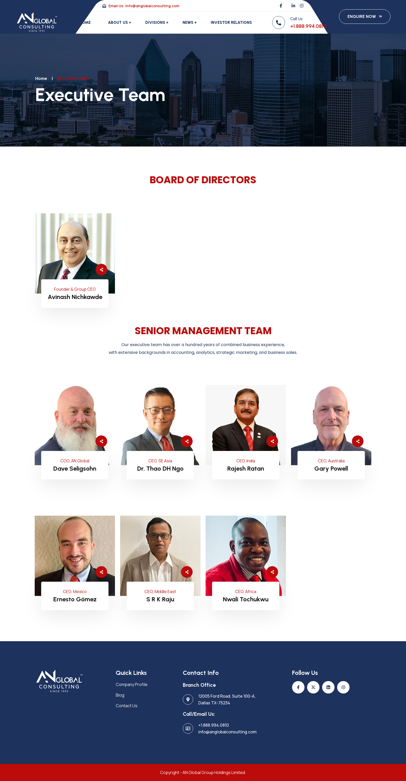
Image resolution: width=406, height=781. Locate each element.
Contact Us (126, 706)
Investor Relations (231, 22)
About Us (118, 22)
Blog (120, 695)
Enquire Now (361, 16)
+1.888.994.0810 (308, 26)
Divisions (155, 22)
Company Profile (132, 684)
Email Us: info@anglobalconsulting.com (141, 5)
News (188, 22)
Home (85, 22)
